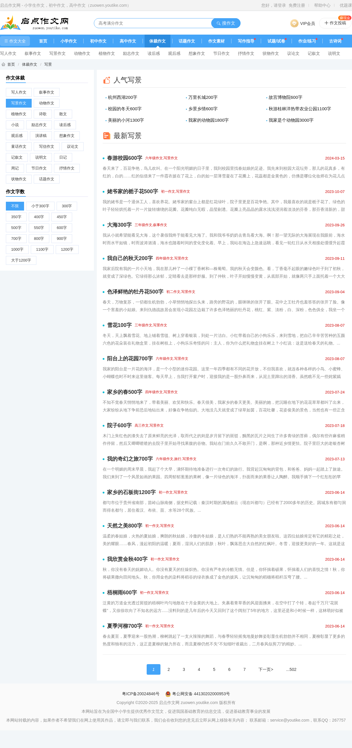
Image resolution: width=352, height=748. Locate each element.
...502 (291, 669)
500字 (16, 227)
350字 (16, 217)
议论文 (293, 53)
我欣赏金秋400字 (127, 559)
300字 (67, 206)
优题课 (346, 5)
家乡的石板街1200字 (131, 492)
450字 (62, 217)
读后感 (154, 53)
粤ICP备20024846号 (141, 693)
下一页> (265, 669)
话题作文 (187, 41)
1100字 (42, 249)
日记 (63, 157)
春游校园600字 (124, 158)
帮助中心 (322, 5)
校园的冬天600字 (125, 108)
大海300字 (119, 225)
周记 (15, 168)
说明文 (334, 53)
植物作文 (107, 53)
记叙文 (314, 53)
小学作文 (68, 41)
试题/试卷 (276, 41)
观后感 (174, 53)
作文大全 (15, 41)
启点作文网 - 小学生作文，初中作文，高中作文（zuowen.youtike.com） (65, 5)
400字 (39, 217)
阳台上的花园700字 (130, 359)
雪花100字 (119, 325)
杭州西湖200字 (122, 97)
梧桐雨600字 (122, 593)
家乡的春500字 (124, 392)
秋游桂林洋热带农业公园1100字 (300, 108)
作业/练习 (307, 41)
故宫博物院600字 (285, 97)
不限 (15, 206)
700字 (16, 238)
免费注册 (297, 5)
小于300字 (40, 206)
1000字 (17, 249)
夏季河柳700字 (124, 626)
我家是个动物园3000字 (291, 120)
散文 (63, 114)
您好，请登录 (273, 5)
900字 (62, 238)
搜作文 (225, 23)
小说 (15, 125)
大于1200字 (21, 260)
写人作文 (8, 53)
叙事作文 (33, 53)
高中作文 (128, 41)
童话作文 (18, 146)
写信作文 (46, 146)
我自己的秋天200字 (130, 258)
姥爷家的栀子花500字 (132, 191)
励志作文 (131, 53)
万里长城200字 (203, 97)
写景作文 (57, 53)
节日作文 (221, 53)
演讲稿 (41, 135)
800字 (39, 238)
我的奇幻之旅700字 (130, 459)
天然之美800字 (124, 526)
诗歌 (43, 114)
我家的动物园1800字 (208, 120)
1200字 (67, 249)
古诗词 (335, 41)
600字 (62, 227)
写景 (48, 64)
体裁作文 (157, 41)
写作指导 (246, 41)
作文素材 (216, 41)
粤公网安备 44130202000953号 (197, 693)
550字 (39, 227)
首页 (43, 41)
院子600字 (119, 425)
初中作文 (98, 41)
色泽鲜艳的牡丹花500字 (135, 292)
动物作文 (82, 53)
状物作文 (271, 53)
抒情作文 (246, 53)
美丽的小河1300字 (126, 120)
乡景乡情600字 (203, 108)
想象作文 (197, 53)
